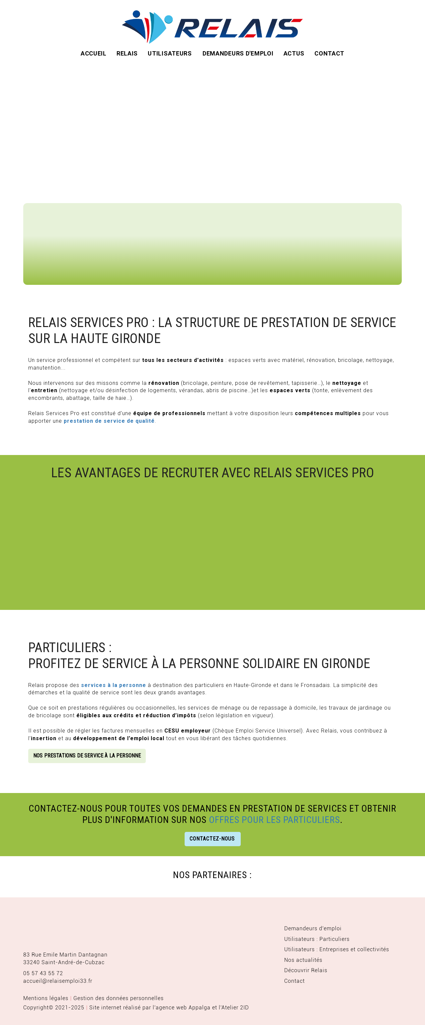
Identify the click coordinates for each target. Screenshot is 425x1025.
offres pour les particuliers (274, 819)
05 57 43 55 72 (43, 973)
